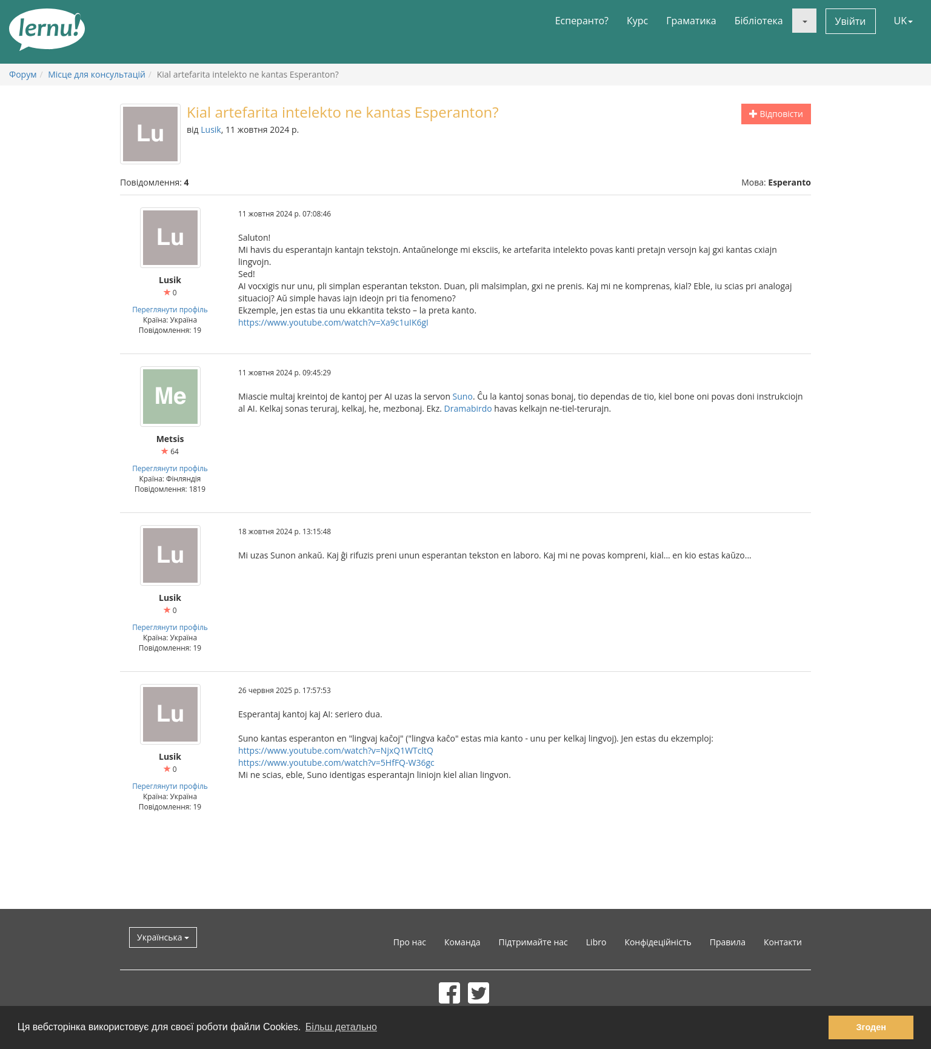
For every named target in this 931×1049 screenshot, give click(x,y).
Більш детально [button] (341, 1027)
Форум (22, 74)
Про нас (409, 942)
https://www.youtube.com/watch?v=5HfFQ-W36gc (336, 762)
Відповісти (776, 113)
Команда (462, 942)
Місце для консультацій (96, 74)
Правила (728, 942)
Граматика (691, 20)
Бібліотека (759, 20)
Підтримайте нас (533, 942)
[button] (804, 20)
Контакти (783, 942)
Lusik (211, 129)
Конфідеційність (657, 942)
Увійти (850, 21)
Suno (463, 396)
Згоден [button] (871, 1027)
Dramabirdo (468, 408)
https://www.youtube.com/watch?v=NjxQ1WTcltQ (335, 750)
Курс (637, 20)
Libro (596, 942)
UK (903, 20)
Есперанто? (582, 20)
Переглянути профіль (170, 309)
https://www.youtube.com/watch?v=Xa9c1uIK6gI (333, 322)
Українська (163, 937)
